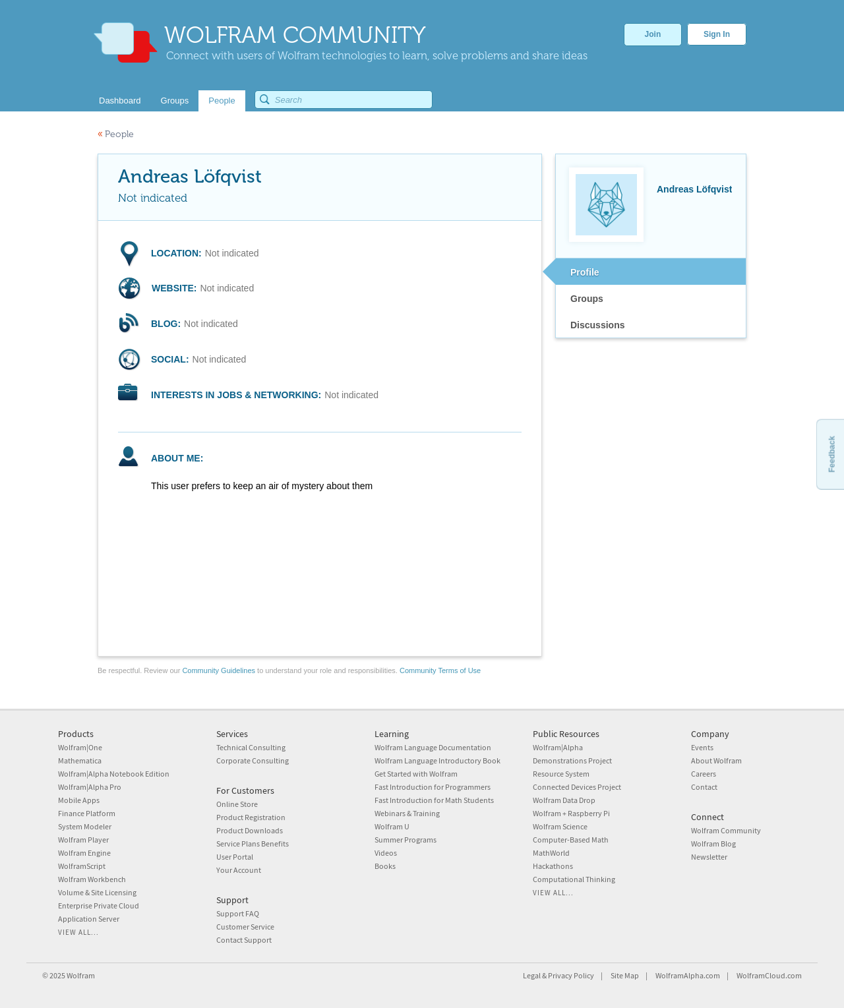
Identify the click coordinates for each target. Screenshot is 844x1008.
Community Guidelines (218, 670)
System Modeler (84, 826)
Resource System (561, 774)
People (116, 134)
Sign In (717, 34)
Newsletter (709, 857)
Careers (703, 774)
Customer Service (245, 927)
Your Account (238, 870)
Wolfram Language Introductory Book (437, 760)
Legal (532, 975)
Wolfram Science (560, 826)
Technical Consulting (251, 747)
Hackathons (553, 866)
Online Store (237, 804)
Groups (586, 298)
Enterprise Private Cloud (98, 905)
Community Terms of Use (440, 670)
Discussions (597, 325)
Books (385, 866)
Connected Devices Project (577, 787)
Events (702, 747)
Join (653, 34)
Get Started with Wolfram (416, 774)
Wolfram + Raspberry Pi (571, 813)
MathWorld (551, 853)
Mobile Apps (79, 800)
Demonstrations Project (572, 760)
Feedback (831, 454)
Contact (704, 787)
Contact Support (244, 940)
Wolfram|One (80, 747)
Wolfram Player (83, 840)
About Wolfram (716, 760)
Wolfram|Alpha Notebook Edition (113, 774)
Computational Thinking (574, 879)
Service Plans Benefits (252, 843)
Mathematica (80, 760)
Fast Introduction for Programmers (433, 787)
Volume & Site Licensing (97, 892)
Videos (386, 853)
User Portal (234, 857)
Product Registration (251, 817)
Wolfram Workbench (92, 879)
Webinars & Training (407, 813)
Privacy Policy (571, 975)
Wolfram (81, 975)
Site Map (625, 975)
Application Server (88, 919)
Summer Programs (406, 840)
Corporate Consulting (252, 760)
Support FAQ (237, 913)
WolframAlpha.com (687, 975)
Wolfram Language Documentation (433, 747)
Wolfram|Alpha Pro (89, 787)
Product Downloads (249, 830)
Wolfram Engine (84, 853)
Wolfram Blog (713, 843)
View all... (78, 932)
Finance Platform (86, 813)
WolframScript (82, 866)
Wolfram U (392, 826)
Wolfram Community (726, 830)
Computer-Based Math (571, 840)
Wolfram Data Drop (564, 800)
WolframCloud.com (769, 975)
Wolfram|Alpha (558, 747)
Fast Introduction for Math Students (434, 800)
